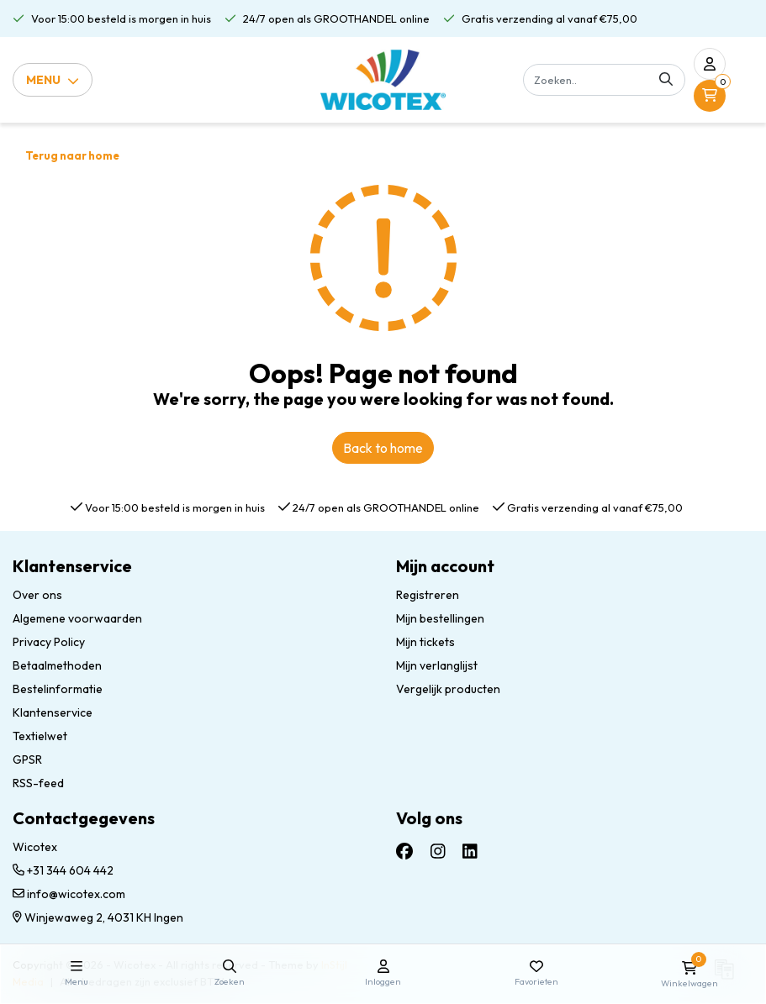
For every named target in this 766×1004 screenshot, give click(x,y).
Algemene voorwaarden (77, 618)
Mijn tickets (425, 641)
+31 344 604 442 (63, 870)
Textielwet (40, 736)
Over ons (37, 594)
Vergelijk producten (448, 688)
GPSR (27, 759)
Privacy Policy (49, 641)
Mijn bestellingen (440, 618)
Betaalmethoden (57, 665)
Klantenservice (52, 712)
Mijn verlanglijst (437, 665)
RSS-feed (38, 783)
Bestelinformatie (58, 688)
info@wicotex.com (69, 893)
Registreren (427, 594)
